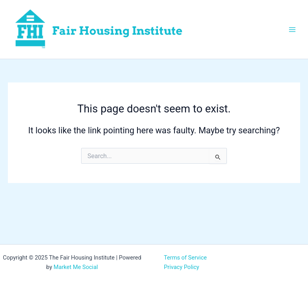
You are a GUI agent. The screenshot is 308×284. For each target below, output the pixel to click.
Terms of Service (185, 257)
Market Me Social (76, 267)
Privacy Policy (181, 267)
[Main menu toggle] (292, 29)
